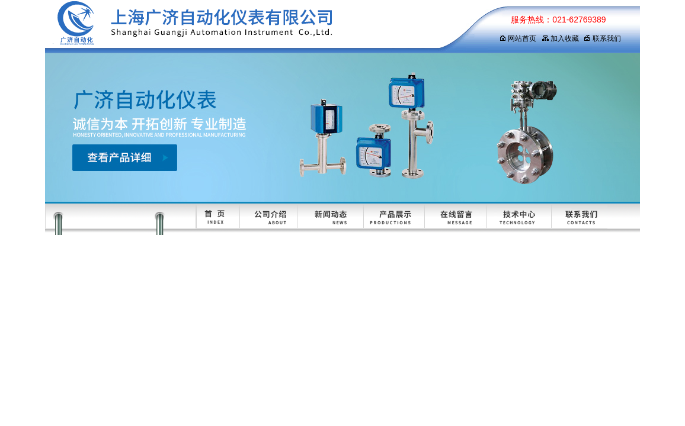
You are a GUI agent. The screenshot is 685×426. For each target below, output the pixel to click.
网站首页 (517, 38)
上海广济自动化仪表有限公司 (261, 26)
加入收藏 (560, 38)
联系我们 (602, 38)
